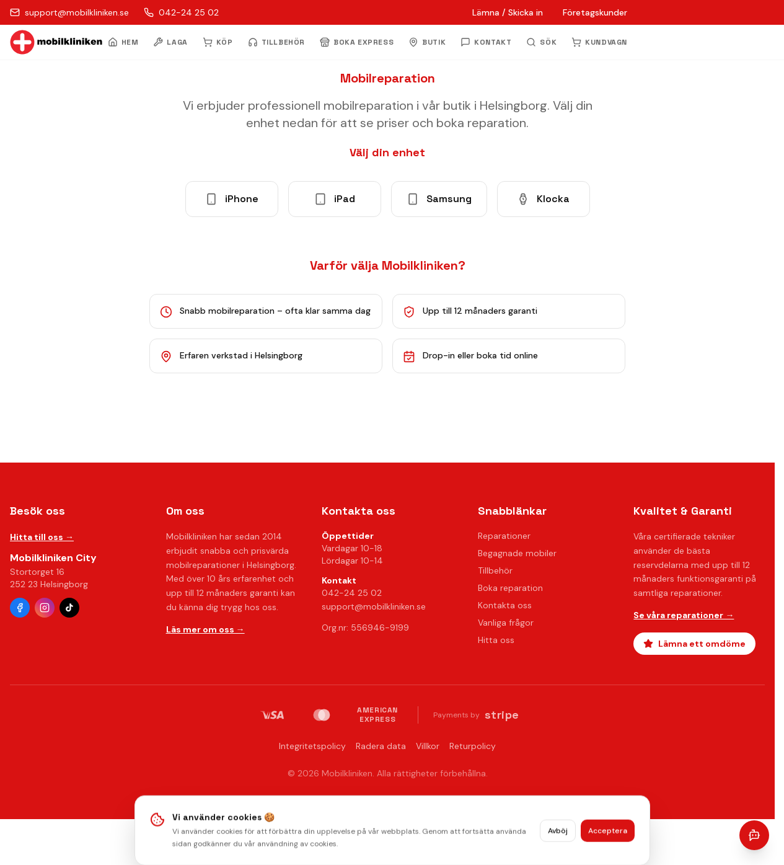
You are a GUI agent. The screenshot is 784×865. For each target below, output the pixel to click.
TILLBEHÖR (276, 42)
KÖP (218, 42)
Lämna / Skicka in (507, 12)
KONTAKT (485, 42)
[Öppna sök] (541, 42)
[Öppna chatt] (754, 835)
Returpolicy (472, 746)
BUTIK (427, 42)
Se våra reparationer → (683, 615)
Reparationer (504, 535)
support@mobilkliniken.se (374, 606)
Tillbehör (495, 570)
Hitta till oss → (42, 537)
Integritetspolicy (312, 746)
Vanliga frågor (506, 622)
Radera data (381, 746)
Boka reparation (510, 587)
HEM (123, 42)
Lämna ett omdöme (694, 643)
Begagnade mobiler (517, 553)
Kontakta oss (505, 605)
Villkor (427, 746)
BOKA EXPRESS (357, 42)
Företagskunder (595, 12)
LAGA (170, 42)
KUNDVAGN (599, 42)
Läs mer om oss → (205, 629)
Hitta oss (496, 639)
